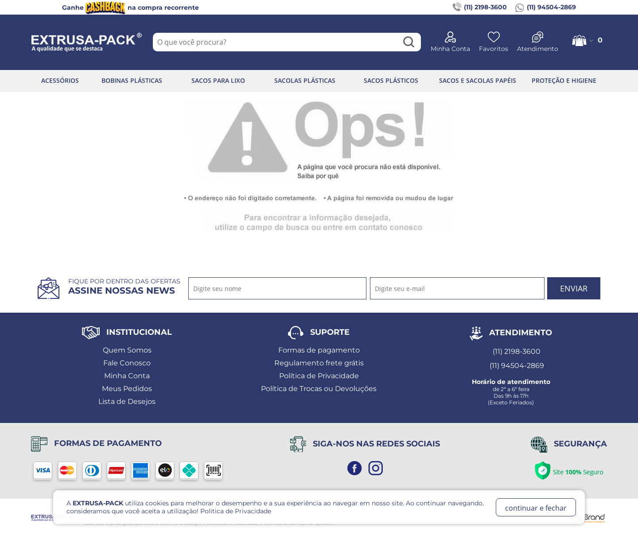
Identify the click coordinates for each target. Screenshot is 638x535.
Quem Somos (127, 350)
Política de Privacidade (319, 376)
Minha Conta (127, 376)
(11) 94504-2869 (545, 7)
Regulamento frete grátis (319, 363)
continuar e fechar (536, 508)
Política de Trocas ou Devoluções (319, 388)
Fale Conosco (127, 363)
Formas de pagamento (319, 350)
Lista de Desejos (127, 401)
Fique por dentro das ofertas (124, 286)
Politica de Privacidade (235, 511)
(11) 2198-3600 (480, 7)
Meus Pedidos (127, 388)
